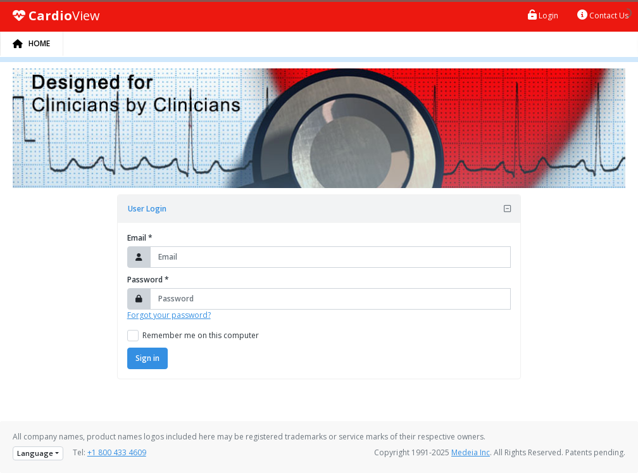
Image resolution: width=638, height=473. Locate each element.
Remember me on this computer (200, 335)
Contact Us (603, 15)
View (56, 16)
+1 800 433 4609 (116, 452)
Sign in (147, 358)
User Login (147, 208)
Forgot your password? (169, 315)
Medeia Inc (470, 452)
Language (35, 453)
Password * (148, 279)
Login (543, 15)
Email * (140, 237)
